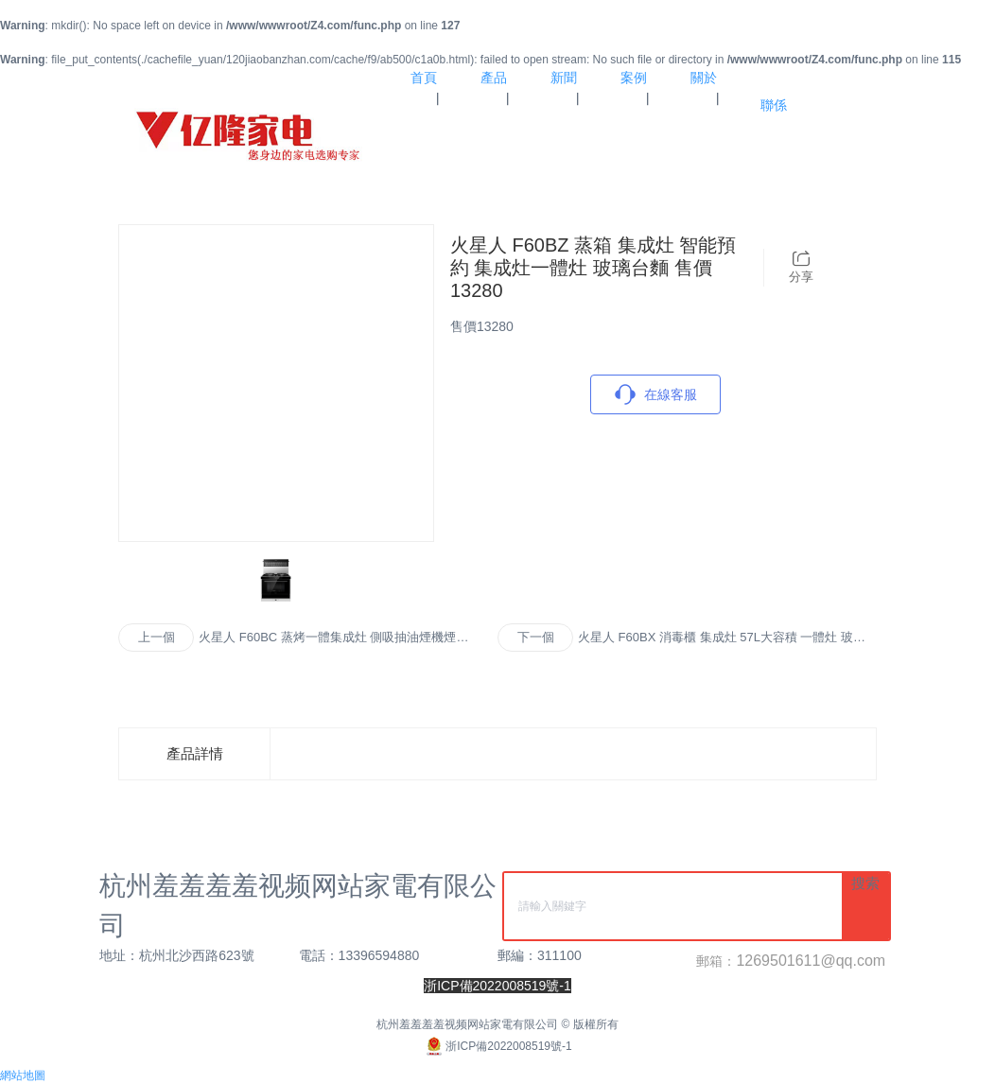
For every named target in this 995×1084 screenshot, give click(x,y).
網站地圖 (22, 1075)
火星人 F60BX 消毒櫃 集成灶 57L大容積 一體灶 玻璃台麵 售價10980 (721, 638)
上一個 (156, 637)
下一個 (535, 637)
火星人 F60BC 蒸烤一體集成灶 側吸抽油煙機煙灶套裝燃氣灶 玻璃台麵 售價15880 (333, 638)
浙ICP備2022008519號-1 (497, 1046)
